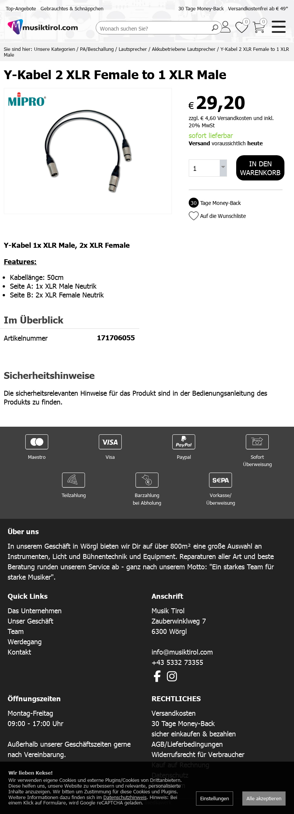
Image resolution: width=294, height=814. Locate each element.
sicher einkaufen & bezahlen (194, 733)
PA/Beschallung (97, 49)
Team (16, 631)
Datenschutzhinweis (125, 797)
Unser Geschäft (30, 620)
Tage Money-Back (215, 202)
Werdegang (25, 641)
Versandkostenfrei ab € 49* (258, 8)
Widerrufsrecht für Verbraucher (198, 754)
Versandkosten (174, 712)
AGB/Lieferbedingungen (187, 743)
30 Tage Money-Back (201, 8)
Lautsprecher (133, 49)
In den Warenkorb (260, 168)
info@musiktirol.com (182, 651)
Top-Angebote (21, 8)
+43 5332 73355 (177, 662)
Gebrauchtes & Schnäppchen (72, 8)
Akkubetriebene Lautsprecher (184, 49)
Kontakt (19, 651)
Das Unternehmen (35, 610)
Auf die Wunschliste (223, 215)
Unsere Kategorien (54, 49)
